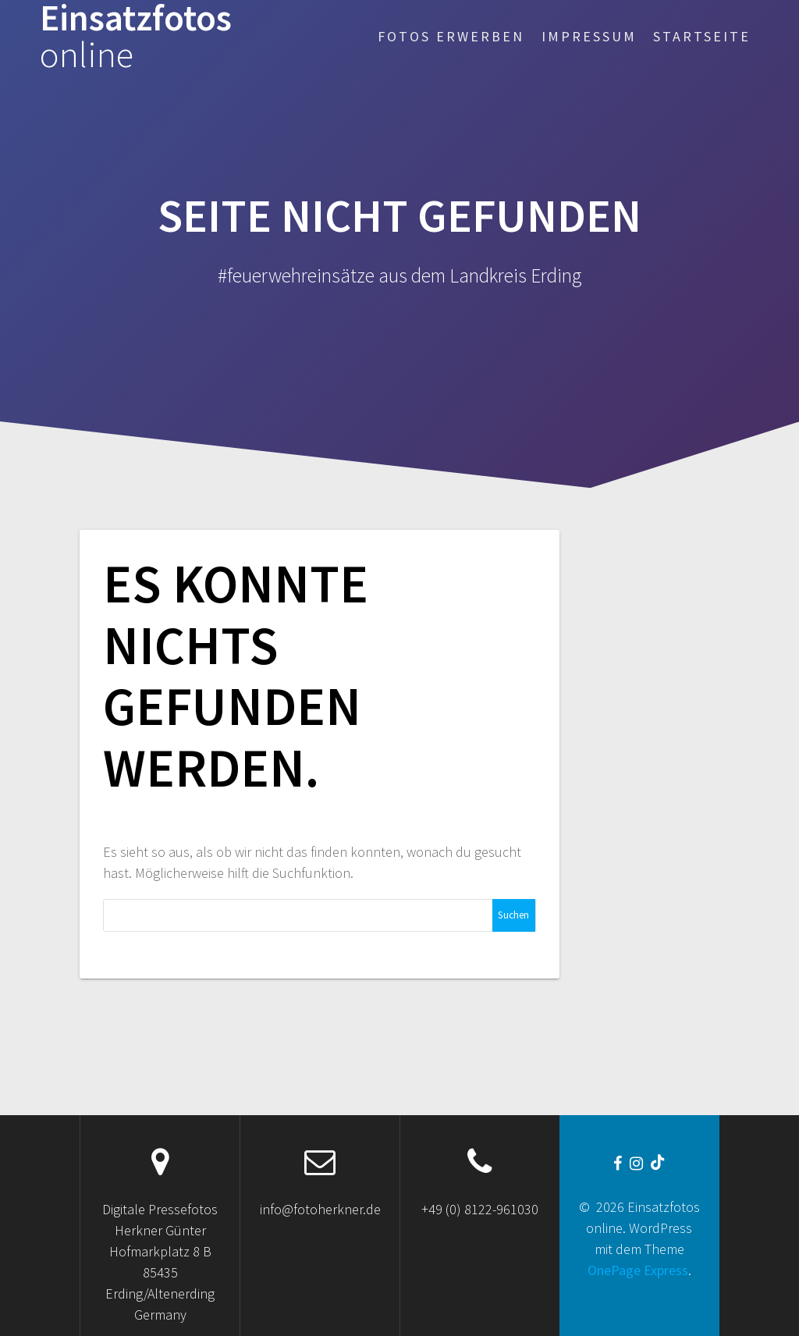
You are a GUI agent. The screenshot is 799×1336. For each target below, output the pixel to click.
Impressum (589, 36)
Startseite (702, 36)
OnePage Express (638, 1270)
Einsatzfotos (136, 36)
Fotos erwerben (451, 36)
